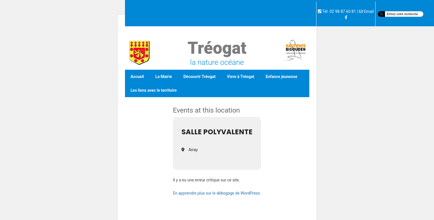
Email (369, 11)
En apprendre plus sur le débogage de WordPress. (217, 193)
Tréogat (216, 48)
